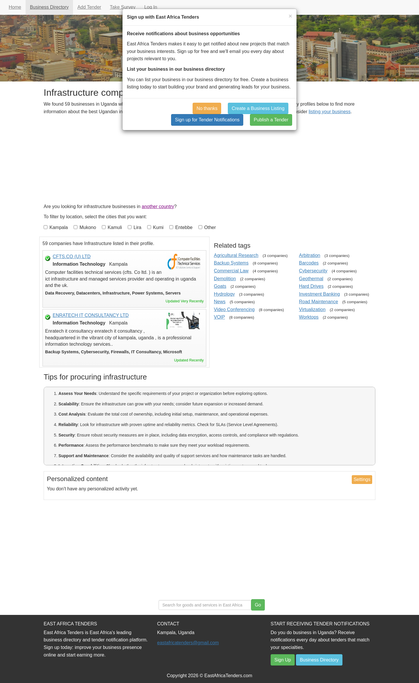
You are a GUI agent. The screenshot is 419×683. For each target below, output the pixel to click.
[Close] (290, 16)
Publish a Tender (271, 119)
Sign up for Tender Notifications (207, 119)
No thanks (206, 108)
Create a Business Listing (258, 108)
